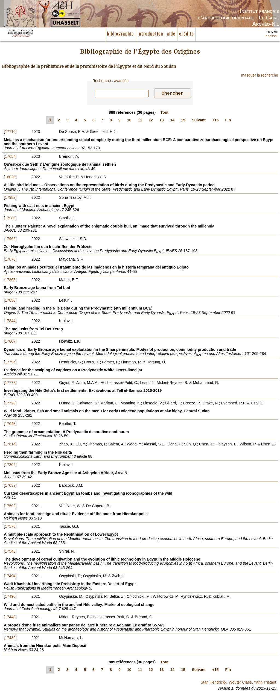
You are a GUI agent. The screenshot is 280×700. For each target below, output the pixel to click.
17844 (10, 321)
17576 (10, 527)
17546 (10, 552)
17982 (10, 198)
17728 (10, 404)
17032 (10, 486)
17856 (10, 301)
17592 (10, 506)
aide (171, 34)
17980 (10, 219)
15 (183, 121)
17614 (10, 445)
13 (161, 121)
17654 (10, 157)
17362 (10, 465)
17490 (10, 597)
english (271, 36)
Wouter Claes (240, 683)
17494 (10, 576)
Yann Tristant (265, 683)
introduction (150, 34)
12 (151, 121)
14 (172, 121)
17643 (10, 424)
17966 (10, 239)
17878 (10, 260)
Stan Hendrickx (214, 683)
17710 (10, 132)
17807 (10, 342)
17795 (10, 363)
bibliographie (120, 34)
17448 (10, 618)
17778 (10, 383)
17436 (10, 638)
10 (129, 121)
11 (140, 121)
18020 (10, 178)
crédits (186, 34)
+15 (215, 121)
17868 (10, 280)
